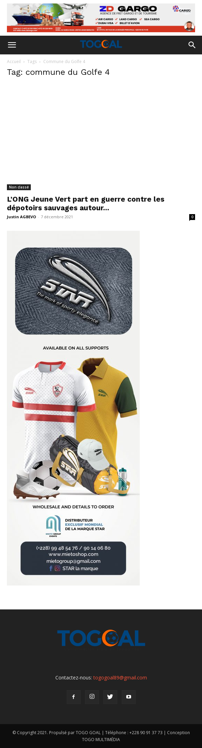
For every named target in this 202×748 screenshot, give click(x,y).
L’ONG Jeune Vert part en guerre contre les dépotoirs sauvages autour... (85, 203)
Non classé (19, 187)
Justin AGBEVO (21, 216)
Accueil (14, 61)
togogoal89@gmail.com (120, 677)
